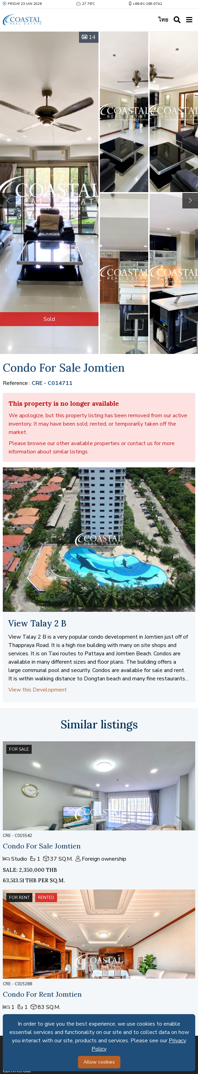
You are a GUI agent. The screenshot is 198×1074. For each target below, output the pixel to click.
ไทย (163, 20)
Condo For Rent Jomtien (42, 994)
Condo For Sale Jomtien (42, 846)
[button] (190, 200)
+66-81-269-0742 (145, 3)
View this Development (37, 690)
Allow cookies (99, 1062)
